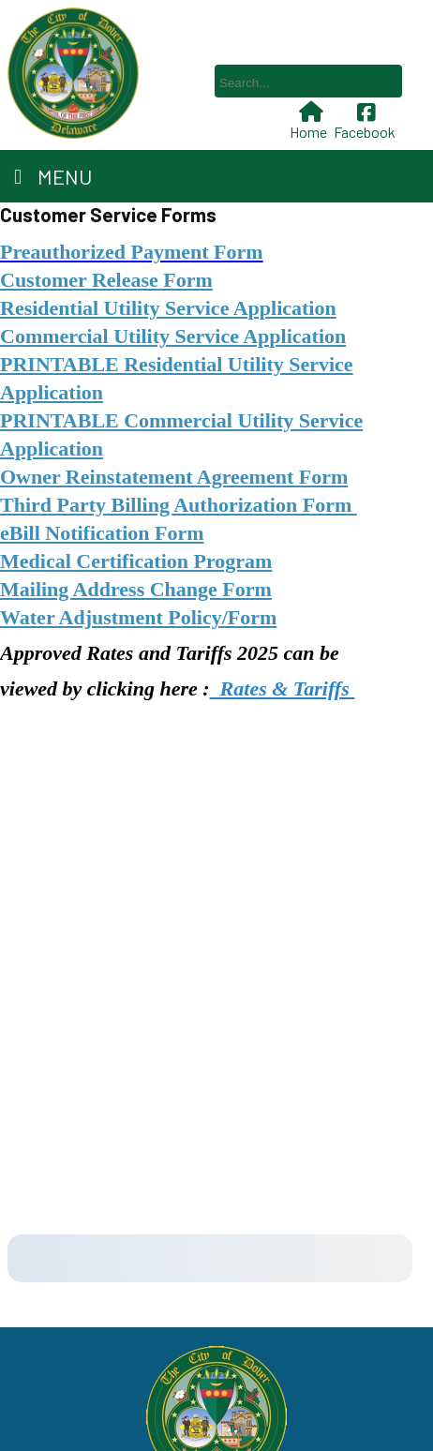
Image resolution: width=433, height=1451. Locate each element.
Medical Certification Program (136, 561)
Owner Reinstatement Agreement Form (174, 476)
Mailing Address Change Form (136, 589)
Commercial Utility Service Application (173, 336)
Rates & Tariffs (284, 688)
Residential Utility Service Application (168, 308)
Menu (53, 176)
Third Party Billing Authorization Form (178, 504)
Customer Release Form (106, 280)
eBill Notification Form (102, 533)
